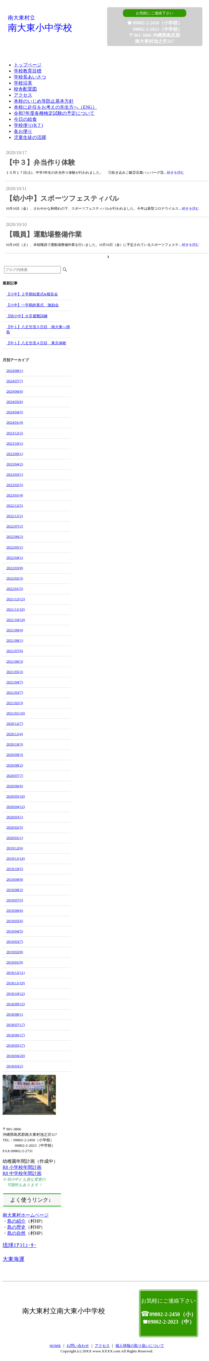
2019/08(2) (14, 890)
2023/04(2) (14, 464)
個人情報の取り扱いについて (139, 1345)
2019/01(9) (14, 962)
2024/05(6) (14, 401)
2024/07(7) (14, 381)
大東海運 (13, 1259)
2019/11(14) (15, 858)
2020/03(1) (14, 817)
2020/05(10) (15, 796)
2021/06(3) (14, 661)
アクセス (102, 1345)
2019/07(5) (14, 900)
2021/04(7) (14, 682)
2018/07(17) (15, 1024)
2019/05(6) (14, 921)
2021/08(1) (14, 640)
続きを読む (175, 173)
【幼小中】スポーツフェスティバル (62, 198)
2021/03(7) (14, 692)
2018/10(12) (15, 993)
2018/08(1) (14, 1014)
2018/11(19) (15, 983)
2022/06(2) (14, 536)
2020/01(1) (14, 838)
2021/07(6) (14, 651)
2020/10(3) (14, 744)
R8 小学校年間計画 (22, 1167)
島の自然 (16, 1233)
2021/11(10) (15, 609)
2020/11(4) (14, 734)
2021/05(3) (14, 672)
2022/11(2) (14, 516)
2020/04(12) (15, 806)
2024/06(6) (14, 391)
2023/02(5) (14, 485)
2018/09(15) (15, 1004)
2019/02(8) (14, 952)
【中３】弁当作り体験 (40, 162)
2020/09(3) (14, 754)
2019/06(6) (14, 910)
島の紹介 (16, 1221)
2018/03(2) (14, 1066)
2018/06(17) (15, 1035)
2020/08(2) (14, 765)
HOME (55, 1345)
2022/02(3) (14, 578)
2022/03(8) (14, 568)
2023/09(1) (14, 454)
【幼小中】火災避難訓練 (27, 316)
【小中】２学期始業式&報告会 (32, 294)
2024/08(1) (14, 370)
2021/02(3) (14, 703)
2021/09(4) (14, 630)
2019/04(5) (14, 931)
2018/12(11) (15, 972)
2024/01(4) (14, 422)
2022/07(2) (14, 526)
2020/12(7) (14, 723)
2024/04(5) (14, 412)
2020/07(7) (14, 775)
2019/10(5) (14, 869)
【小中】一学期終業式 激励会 (32, 305)
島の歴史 (16, 1227)
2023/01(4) (14, 495)
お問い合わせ (77, 1345)
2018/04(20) (15, 1056)
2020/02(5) (14, 827)
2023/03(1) (14, 474)
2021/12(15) (15, 599)
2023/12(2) (14, 433)
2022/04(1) (14, 557)
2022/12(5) (14, 505)
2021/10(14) (15, 620)
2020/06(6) (14, 786)
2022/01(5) (14, 588)
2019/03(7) (14, 941)
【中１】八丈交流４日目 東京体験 (36, 343)
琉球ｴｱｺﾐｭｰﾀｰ (20, 1245)
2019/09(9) (14, 879)
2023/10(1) (14, 443)
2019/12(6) (14, 848)
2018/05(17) (15, 1045)
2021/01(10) (15, 713)
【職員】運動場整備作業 (44, 234)
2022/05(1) (14, 547)
